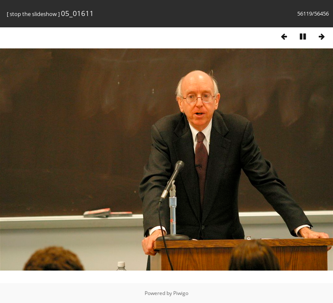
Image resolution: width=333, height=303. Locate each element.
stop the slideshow (33, 14)
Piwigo (180, 293)
